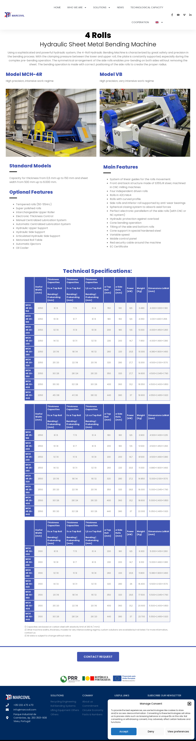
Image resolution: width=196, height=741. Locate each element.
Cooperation (140, 22)
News (120, 7)
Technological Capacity (146, 7)
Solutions (102, 7)
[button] (189, 703)
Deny (151, 731)
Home (57, 7)
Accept (123, 731)
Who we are (77, 7)
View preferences (178, 731)
